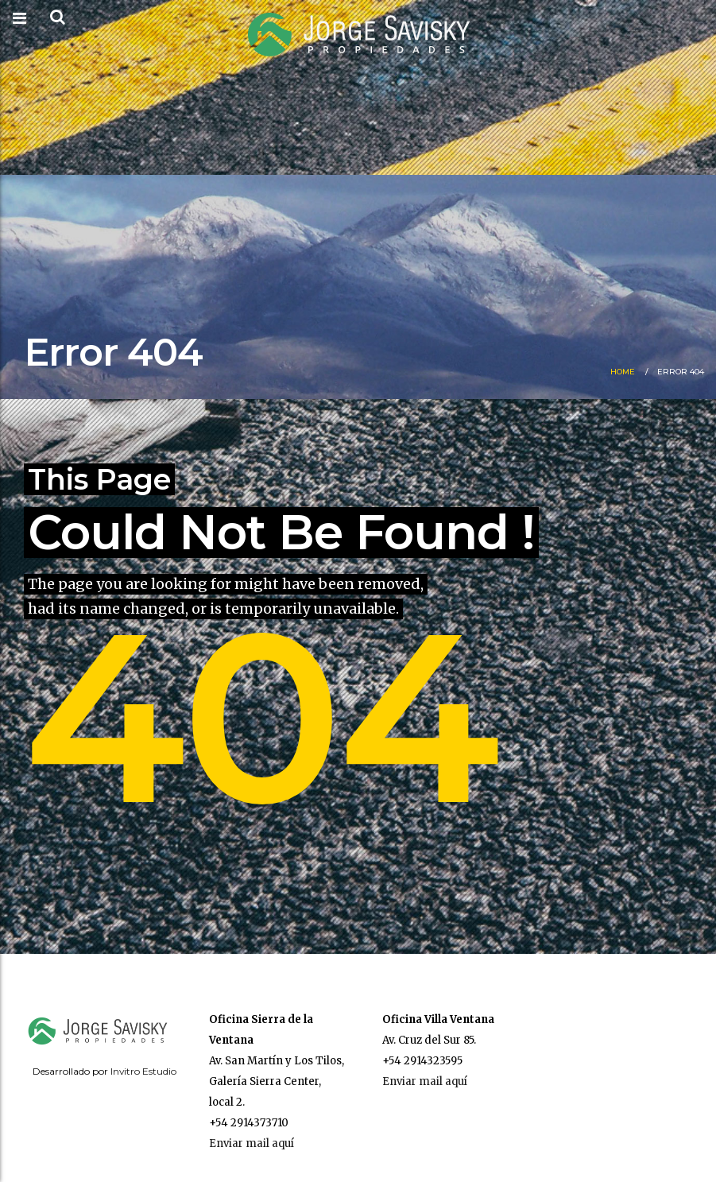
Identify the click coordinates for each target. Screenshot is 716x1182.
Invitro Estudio (143, 1071)
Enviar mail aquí (251, 1143)
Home (622, 371)
